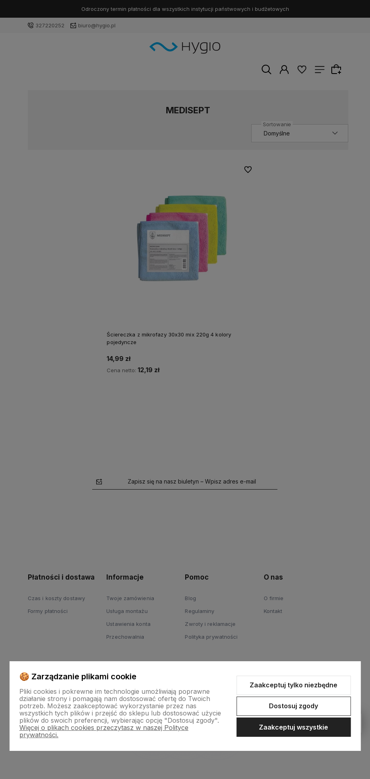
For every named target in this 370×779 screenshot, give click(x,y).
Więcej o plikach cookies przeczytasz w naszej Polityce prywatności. (103, 731)
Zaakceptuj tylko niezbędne (293, 685)
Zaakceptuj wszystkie (293, 727)
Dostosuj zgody (293, 706)
